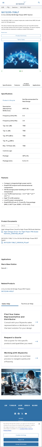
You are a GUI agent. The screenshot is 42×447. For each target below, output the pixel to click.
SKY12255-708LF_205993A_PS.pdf (15, 243)
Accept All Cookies (21, 444)
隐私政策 (21, 418)
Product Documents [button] (26, 84)
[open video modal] (21, 55)
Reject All (21, 439)
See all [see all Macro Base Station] (3, 268)
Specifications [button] (7, 85)
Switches (14, 7)
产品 (8, 7)
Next (40, 71)
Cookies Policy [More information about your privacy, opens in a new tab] (24, 428)
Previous (2, 71)
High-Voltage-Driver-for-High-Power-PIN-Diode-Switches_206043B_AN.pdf (20, 233)
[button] (39, 2)
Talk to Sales (21, 39)
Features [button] (17, 85)
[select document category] (10, 225)
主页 (2, 7)
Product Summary (24, 35)
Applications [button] (36, 85)
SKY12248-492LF (7, 291)
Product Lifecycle (9, 100)
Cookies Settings (21, 435)
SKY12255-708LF (25, 7)
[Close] (39, 424)
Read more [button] (4, 32)
